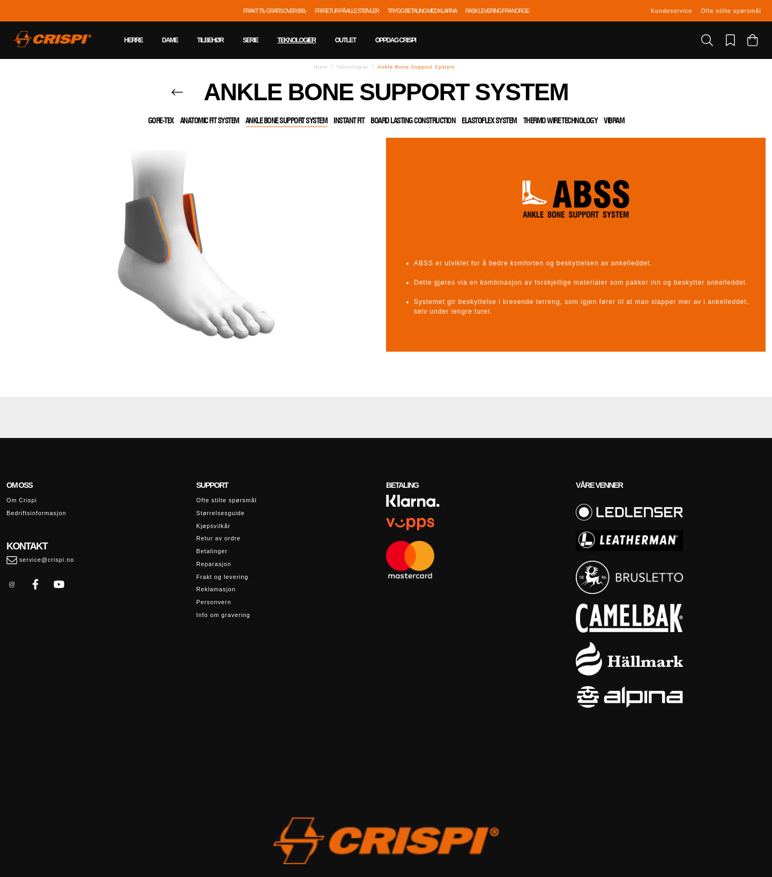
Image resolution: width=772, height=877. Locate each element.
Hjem (321, 67)
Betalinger (212, 551)
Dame (169, 40)
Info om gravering (223, 615)
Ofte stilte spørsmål (731, 11)
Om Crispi (21, 500)
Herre (133, 40)
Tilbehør (210, 40)
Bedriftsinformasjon (36, 513)
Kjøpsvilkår (213, 526)
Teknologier (296, 40)
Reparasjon (213, 564)
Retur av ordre (218, 538)
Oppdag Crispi (395, 40)
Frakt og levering (222, 577)
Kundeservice (671, 11)
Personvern (213, 602)
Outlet (345, 40)
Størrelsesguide (220, 513)
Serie (250, 40)
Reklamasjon (215, 589)
